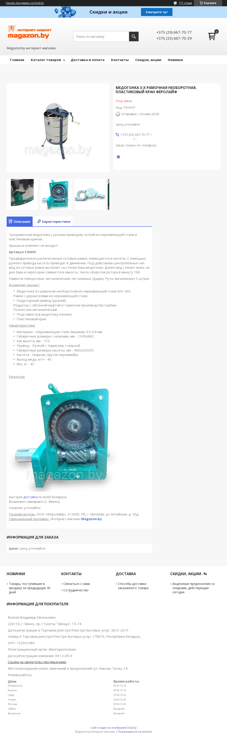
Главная (17, 59)
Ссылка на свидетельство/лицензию (37, 662)
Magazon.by (91, 519)
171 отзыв (185, 3)
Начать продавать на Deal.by (25, 3)
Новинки (175, 59)
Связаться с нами (76, 584)
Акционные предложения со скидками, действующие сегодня (193, 588)
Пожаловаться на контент (135, 732)
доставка (30, 497)
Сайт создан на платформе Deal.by (114, 728)
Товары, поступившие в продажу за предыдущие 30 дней (29, 588)
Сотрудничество (75, 590)
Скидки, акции (148, 59)
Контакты (120, 59)
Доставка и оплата (87, 59)
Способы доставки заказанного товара (133, 586)
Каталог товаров (46, 59)
